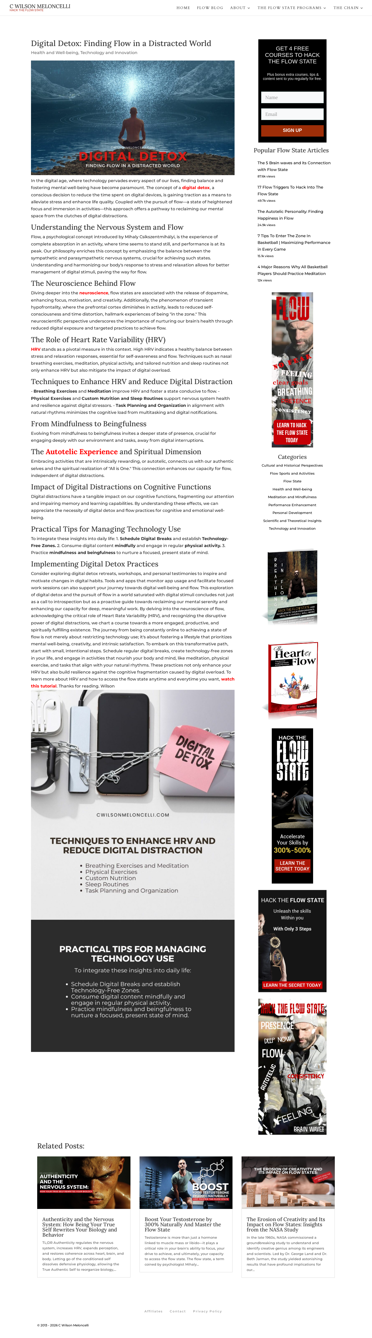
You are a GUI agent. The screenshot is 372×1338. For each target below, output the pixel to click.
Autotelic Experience (82, 451)
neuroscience (93, 292)
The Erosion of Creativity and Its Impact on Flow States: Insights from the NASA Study (286, 1224)
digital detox (196, 187)
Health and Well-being (54, 52)
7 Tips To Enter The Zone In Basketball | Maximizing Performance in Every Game (294, 242)
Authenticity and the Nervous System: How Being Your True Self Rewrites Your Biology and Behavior (79, 1227)
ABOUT (238, 8)
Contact (178, 1311)
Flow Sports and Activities (292, 473)
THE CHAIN (346, 8)
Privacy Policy (207, 1311)
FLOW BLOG (210, 8)
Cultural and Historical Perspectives (292, 465)
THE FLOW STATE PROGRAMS (290, 8)
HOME (183, 8)
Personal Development (292, 513)
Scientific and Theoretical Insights (292, 521)
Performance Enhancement (292, 505)
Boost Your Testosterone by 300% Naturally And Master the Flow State (183, 1224)
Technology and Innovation (108, 52)
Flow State (292, 481)
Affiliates (153, 1311)
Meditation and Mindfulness (292, 497)
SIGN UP (292, 130)
